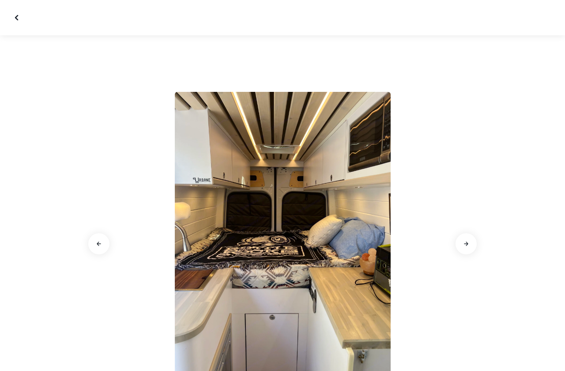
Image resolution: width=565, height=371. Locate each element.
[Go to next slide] (466, 243)
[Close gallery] (17, 17)
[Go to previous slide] (98, 243)
